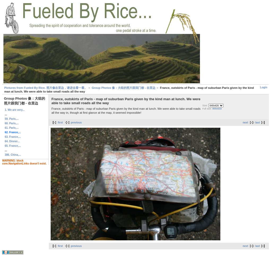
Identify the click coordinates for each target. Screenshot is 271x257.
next (245, 122)
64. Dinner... (12, 141)
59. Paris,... (12, 118)
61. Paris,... (12, 127)
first (60, 122)
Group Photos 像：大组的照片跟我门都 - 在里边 (123, 87)
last (257, 122)
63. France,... (13, 136)
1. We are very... (15, 109)
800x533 (217, 108)
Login (263, 87)
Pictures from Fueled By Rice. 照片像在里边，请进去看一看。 (45, 87)
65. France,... (13, 145)
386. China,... (13, 154)
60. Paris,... (12, 123)
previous (76, 122)
